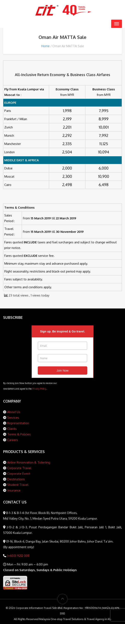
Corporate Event (18, 474)
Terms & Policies (19, 434)
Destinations (16, 479)
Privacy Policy (39, 388)
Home (45, 46)
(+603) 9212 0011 (17, 556)
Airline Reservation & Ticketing (28, 462)
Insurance (13, 490)
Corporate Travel (19, 468)
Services (13, 418)
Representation (18, 423)
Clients (12, 429)
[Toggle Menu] (116, 23)
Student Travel (17, 485)
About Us (13, 412)
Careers (12, 440)
